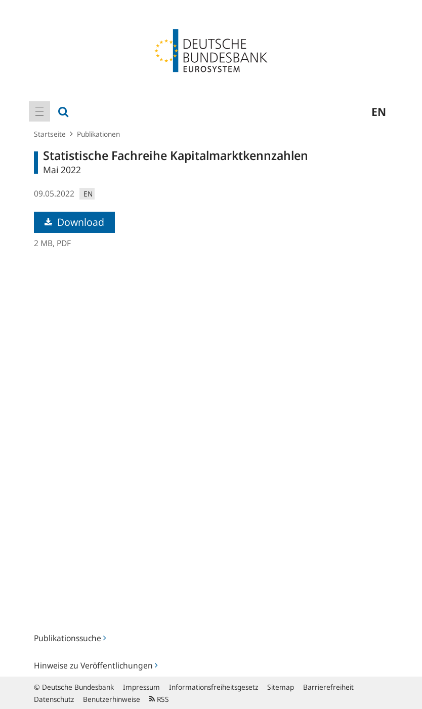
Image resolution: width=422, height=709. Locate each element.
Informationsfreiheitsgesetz (213, 687)
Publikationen (98, 134)
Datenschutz (54, 699)
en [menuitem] (378, 111)
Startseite (50, 134)
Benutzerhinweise (111, 699)
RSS (159, 699)
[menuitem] (39, 111)
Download (74, 222)
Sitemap (280, 687)
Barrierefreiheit (328, 687)
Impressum (141, 687)
